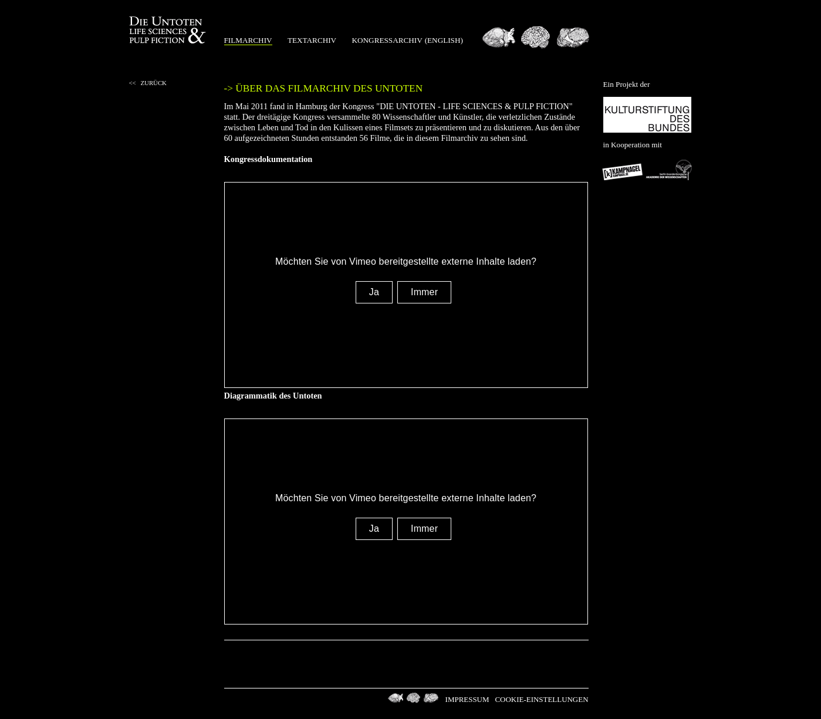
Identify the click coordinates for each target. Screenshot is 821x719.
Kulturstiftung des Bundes (647, 115)
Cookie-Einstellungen (541, 699)
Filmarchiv (248, 40)
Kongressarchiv (387, 40)
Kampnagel (623, 169)
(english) (444, 40)
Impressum (467, 699)
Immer (424, 292)
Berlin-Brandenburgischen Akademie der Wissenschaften (669, 169)
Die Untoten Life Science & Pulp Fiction (168, 30)
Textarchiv (312, 40)
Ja (374, 292)
